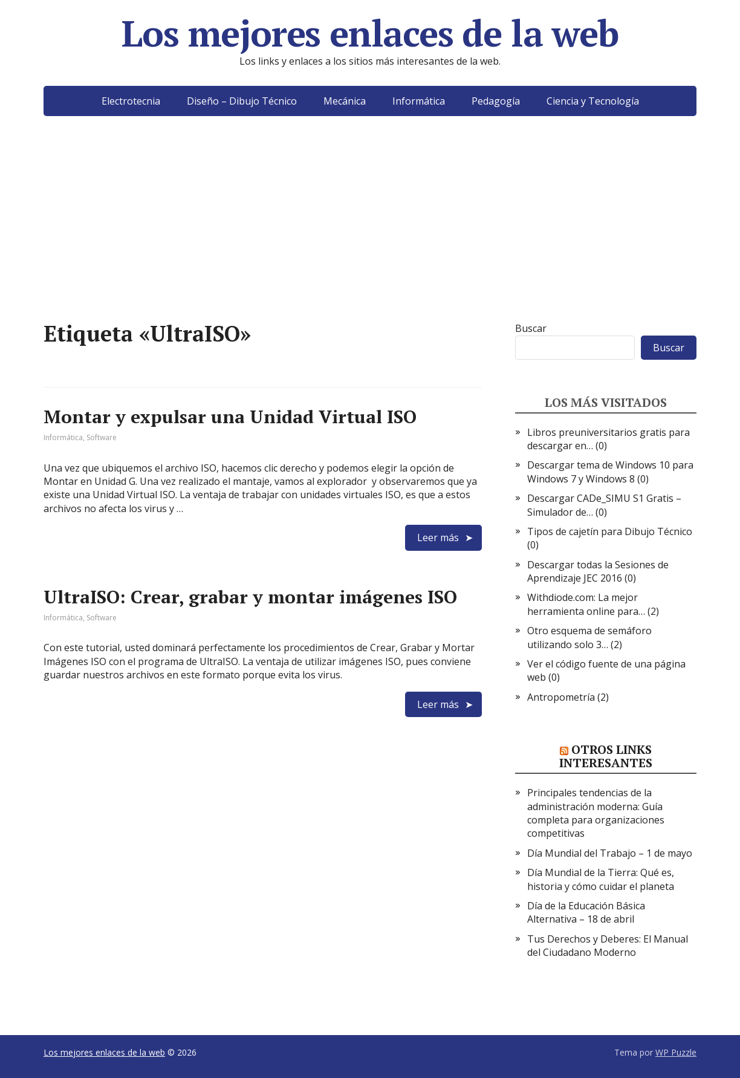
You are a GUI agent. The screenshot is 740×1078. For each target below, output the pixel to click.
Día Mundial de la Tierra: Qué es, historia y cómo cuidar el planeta (600, 879)
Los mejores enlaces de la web (370, 33)
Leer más (438, 537)
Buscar (531, 328)
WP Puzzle (675, 1052)
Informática (418, 101)
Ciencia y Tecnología (593, 101)
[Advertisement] (370, 237)
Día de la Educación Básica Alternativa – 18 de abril (586, 912)
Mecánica (344, 101)
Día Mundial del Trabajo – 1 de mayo (609, 853)
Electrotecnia (131, 101)
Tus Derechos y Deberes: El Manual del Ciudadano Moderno (607, 945)
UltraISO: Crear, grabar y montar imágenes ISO (250, 597)
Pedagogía (496, 101)
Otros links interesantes (605, 756)
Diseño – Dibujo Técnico (242, 101)
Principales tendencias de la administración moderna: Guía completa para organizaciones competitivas (595, 813)
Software (101, 437)
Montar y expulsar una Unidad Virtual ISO (230, 416)
